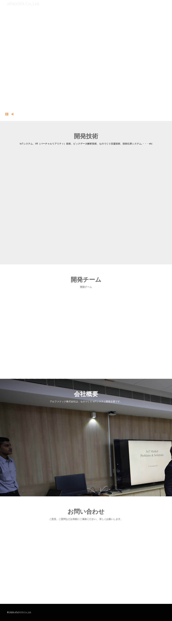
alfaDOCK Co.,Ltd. (22, 612)
